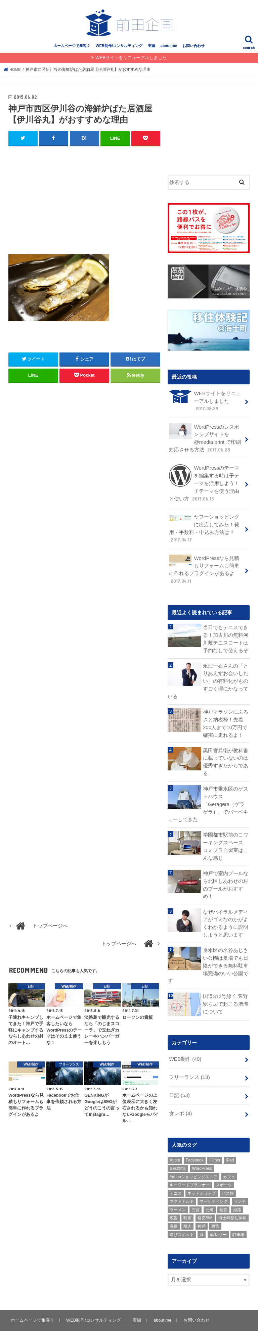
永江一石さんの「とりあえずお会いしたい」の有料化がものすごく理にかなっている (208, 678)
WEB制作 (185, 1041)
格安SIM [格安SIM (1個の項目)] (205, 1199)
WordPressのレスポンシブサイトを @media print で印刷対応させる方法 (204, 440)
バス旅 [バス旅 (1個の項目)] (228, 1174)
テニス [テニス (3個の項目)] (176, 1174)
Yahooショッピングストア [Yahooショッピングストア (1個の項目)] (193, 1157)
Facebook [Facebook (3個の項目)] (195, 1141)
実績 (151, 49)
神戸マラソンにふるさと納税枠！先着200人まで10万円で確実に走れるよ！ (225, 719)
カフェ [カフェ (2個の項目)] (229, 1157)
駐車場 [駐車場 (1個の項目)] (238, 1215)
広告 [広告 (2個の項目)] (174, 1199)
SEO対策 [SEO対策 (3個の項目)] (178, 1149)
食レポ (180, 1095)
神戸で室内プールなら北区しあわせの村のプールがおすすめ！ (225, 870)
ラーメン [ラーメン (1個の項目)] (178, 1191)
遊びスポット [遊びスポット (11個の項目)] (182, 1215)
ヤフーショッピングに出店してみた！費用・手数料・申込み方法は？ (204, 528)
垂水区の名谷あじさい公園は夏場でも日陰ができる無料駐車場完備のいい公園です (208, 949)
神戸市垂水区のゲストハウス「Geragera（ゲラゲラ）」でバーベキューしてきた (226, 795)
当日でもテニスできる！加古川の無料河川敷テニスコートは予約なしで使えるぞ (225, 637)
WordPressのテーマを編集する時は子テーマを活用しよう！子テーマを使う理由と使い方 (204, 484)
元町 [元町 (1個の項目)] (210, 1191)
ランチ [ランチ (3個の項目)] (240, 1182)
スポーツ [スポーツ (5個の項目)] (224, 1166)
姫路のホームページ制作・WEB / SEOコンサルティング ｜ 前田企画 (139, 1320)
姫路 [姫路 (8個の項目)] (237, 1191)
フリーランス (189, 1059)
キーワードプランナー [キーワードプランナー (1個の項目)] (190, 1166)
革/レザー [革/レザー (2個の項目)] (218, 1215)
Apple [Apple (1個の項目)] (175, 1141)
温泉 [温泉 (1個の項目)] (174, 1207)
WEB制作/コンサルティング (119, 49)
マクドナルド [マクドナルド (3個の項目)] (182, 1182)
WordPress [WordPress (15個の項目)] (202, 1149)
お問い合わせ (193, 49)
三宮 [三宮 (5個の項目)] (195, 1191)
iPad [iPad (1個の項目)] (230, 1141)
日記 (179, 1077)
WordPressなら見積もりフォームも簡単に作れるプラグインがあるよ (204, 568)
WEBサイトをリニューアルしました (131, 61)
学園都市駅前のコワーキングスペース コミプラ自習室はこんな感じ (226, 833)
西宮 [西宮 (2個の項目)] (215, 1207)
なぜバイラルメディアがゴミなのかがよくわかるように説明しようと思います (225, 908)
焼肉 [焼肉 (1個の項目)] (187, 1207)
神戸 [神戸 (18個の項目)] (202, 1207)
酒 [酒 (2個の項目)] (202, 1215)
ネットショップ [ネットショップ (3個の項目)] (201, 1174)
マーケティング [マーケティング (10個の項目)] (214, 1182)
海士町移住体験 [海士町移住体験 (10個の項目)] (232, 1199)
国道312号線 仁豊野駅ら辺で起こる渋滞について (225, 987)
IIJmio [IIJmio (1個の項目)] (214, 1141)
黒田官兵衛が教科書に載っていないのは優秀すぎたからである (225, 757)
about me (168, 49)
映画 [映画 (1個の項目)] (187, 1199)
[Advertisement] (84, 204)
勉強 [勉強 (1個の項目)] (223, 1191)
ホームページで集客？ (71, 49)
